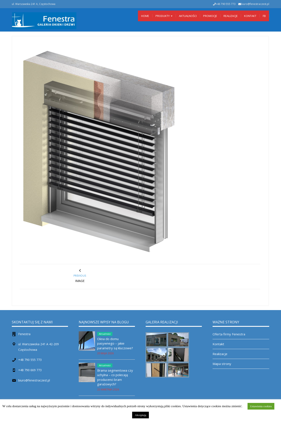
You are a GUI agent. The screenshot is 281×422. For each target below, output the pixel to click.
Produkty (164, 16)
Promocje (210, 16)
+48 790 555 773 (30, 360)
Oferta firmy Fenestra (229, 334)
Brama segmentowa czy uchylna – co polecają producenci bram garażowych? (115, 377)
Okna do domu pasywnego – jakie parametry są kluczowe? (115, 343)
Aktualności (188, 16)
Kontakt (250, 16)
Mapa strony (222, 364)
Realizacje (231, 16)
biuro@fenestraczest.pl (255, 4)
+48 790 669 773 (30, 370)
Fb (264, 16)
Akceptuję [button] (140, 415)
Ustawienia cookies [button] (261, 406)
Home (145, 16)
